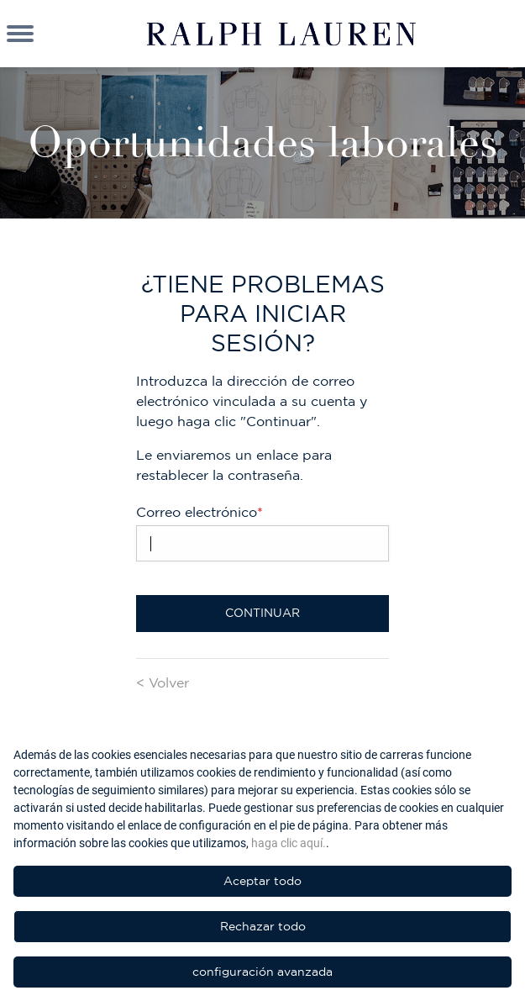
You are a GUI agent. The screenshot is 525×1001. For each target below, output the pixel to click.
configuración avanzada (262, 971)
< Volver (162, 682)
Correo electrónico (199, 511)
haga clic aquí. (288, 843)
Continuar (262, 612)
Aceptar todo (262, 881)
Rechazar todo (263, 926)
